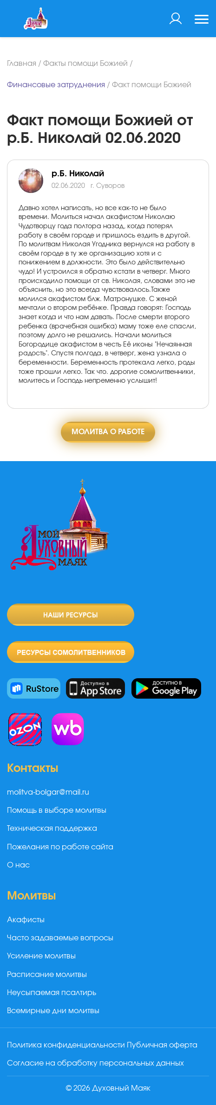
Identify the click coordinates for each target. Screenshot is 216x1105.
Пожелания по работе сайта (60, 847)
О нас (18, 865)
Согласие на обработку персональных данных (95, 1063)
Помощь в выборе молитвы (56, 810)
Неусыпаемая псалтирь (51, 992)
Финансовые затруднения (56, 85)
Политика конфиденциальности (66, 1045)
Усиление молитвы (41, 956)
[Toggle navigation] (201, 20)
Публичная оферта (162, 1045)
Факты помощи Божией (85, 63)
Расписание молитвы (47, 974)
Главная (21, 63)
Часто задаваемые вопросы (60, 938)
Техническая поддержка (52, 828)
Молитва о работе (108, 432)
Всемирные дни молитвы (53, 1011)
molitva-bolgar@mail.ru (48, 792)
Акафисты (26, 920)
